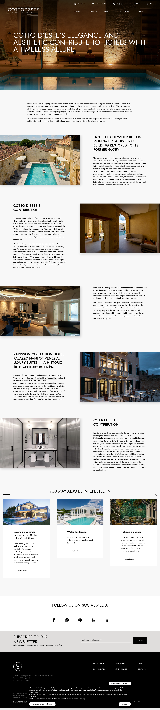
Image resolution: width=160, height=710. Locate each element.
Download (120, 663)
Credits (145, 702)
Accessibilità (137, 702)
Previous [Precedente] (7, 495)
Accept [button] (124, 704)
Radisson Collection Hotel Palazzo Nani (42, 378)
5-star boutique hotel (101, 171)
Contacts (80, 4)
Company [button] (77, 11)
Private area (98, 663)
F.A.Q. (140, 663)
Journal (141, 11)
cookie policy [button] (33, 692)
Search (135, 4)
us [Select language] (149, 4)
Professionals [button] (125, 11)
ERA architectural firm (117, 168)
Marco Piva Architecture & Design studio (29, 383)
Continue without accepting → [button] (120, 683)
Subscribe (140, 640)
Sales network (99, 4)
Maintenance (121, 669)
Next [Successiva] (153, 495)
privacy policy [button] (85, 688)
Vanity (107, 287)
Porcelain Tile (99, 669)
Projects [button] (107, 11)
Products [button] (93, 11)
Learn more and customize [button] (42, 704)
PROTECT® (117, 310)
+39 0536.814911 (23, 678)
